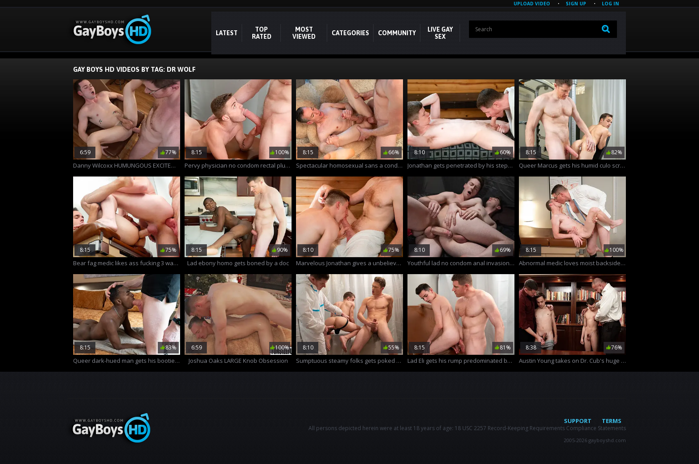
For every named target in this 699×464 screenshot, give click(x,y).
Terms (611, 421)
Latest (227, 33)
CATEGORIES (350, 33)
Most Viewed (304, 33)
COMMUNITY (397, 33)
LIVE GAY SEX (440, 33)
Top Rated (261, 33)
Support (578, 421)
